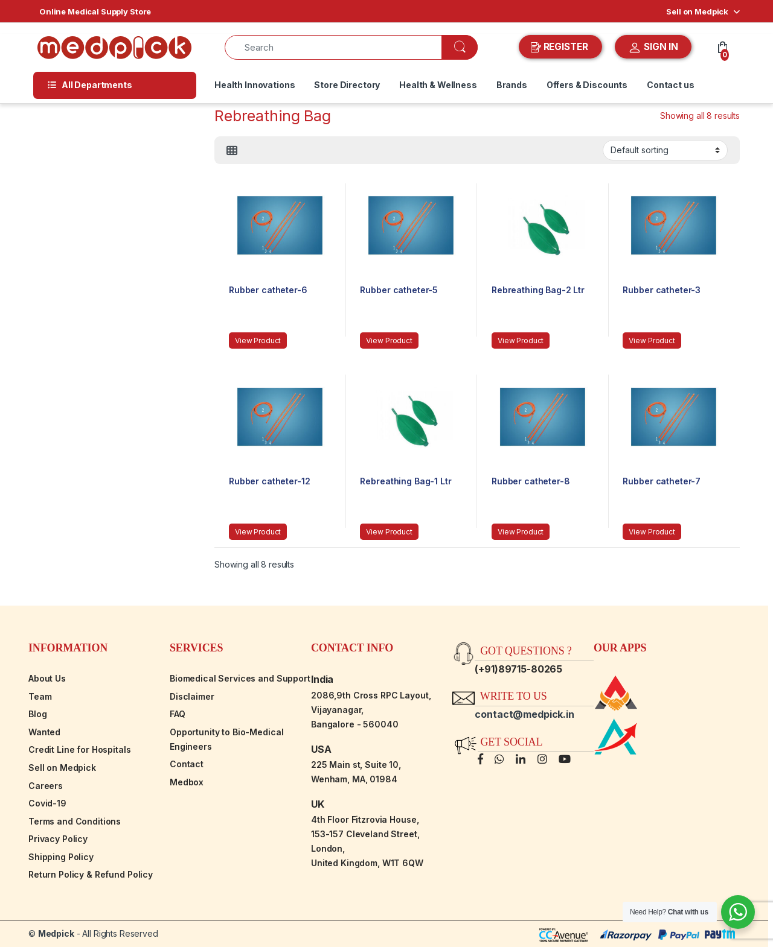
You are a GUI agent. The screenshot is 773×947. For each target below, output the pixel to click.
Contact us (670, 85)
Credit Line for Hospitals (79, 749)
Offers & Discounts (587, 85)
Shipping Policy (61, 857)
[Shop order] (665, 150)
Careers (45, 786)
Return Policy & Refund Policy (90, 874)
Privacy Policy (58, 839)
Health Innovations (254, 85)
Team (39, 696)
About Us (47, 678)
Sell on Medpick (697, 11)
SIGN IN (653, 47)
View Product (258, 340)
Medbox (187, 782)
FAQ (177, 714)
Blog (37, 714)
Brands (511, 85)
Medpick (56, 933)
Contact (187, 764)
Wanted (44, 732)
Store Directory (347, 85)
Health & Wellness (438, 85)
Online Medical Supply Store (95, 11)
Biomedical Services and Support (240, 678)
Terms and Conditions (74, 821)
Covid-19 (47, 803)
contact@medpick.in (524, 714)
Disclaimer (192, 696)
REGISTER (561, 47)
